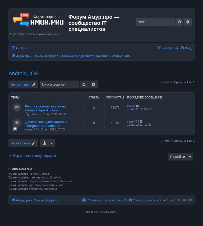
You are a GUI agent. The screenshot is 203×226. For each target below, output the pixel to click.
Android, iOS (23, 73)
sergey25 (31, 129)
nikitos (35, 114)
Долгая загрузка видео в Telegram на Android (46, 124)
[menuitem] (186, 48)
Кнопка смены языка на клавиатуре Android (45, 108)
